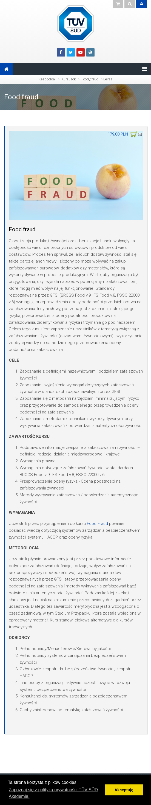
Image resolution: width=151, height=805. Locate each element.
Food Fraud (97, 523)
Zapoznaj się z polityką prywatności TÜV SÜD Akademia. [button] (53, 793)
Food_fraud (89, 79)
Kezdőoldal (47, 79)
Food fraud (21, 97)
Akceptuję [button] (124, 790)
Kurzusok (68, 79)
